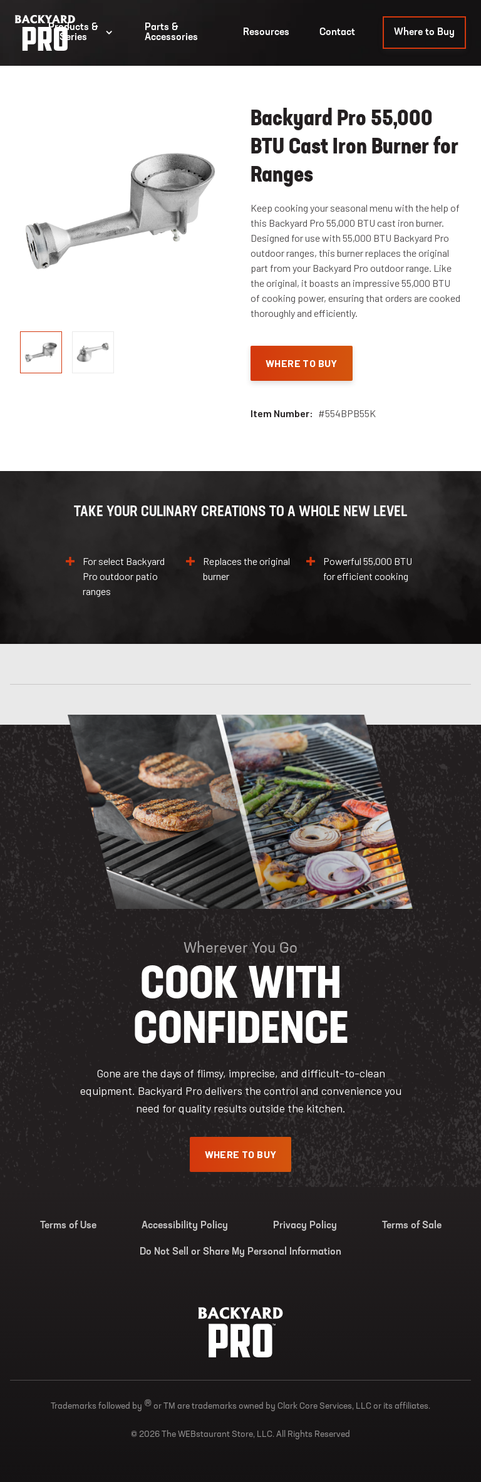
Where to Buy (424, 33)
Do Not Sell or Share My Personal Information (240, 1252)
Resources (266, 33)
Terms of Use (68, 1226)
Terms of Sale (412, 1226)
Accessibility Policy (185, 1226)
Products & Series (81, 33)
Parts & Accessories (171, 33)
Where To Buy (302, 363)
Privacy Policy (305, 1226)
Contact (337, 33)
